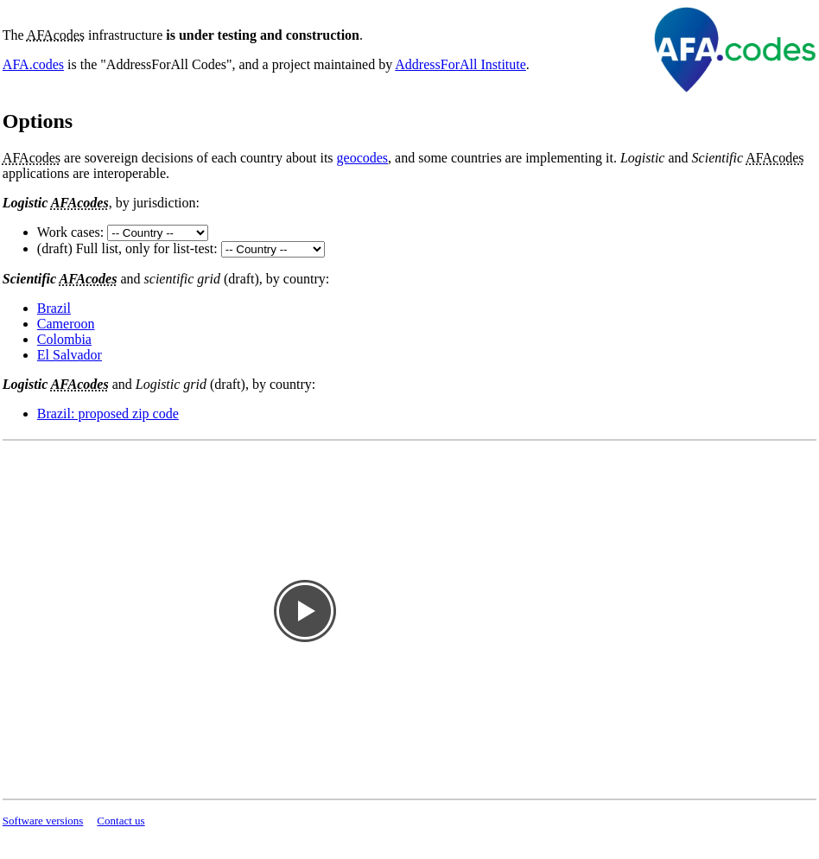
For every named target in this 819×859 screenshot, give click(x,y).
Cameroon (66, 323)
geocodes (363, 157)
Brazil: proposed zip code (108, 413)
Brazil (54, 308)
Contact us (120, 820)
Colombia (64, 339)
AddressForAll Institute (460, 64)
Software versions (43, 820)
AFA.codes (33, 64)
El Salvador (69, 354)
